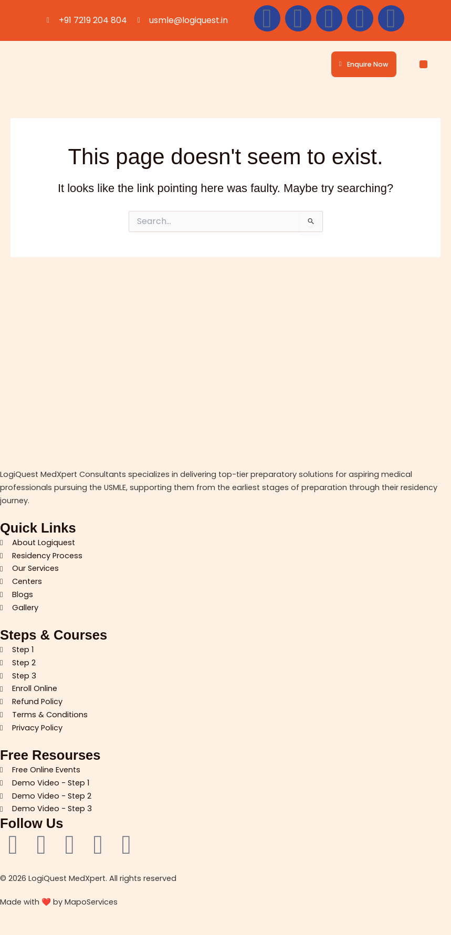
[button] (423, 64)
